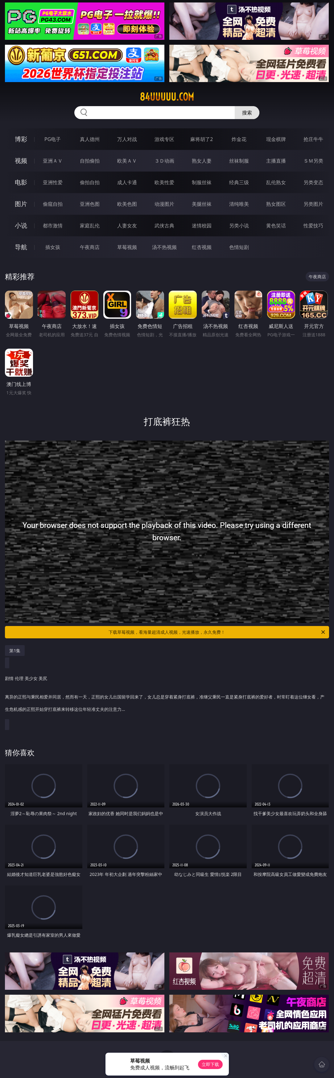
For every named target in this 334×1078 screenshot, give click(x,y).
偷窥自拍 (53, 204)
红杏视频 (202, 247)
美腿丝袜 (202, 204)
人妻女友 (127, 225)
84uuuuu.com (167, 97)
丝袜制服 (239, 160)
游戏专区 (164, 139)
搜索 (247, 112)
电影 (21, 182)
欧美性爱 (164, 182)
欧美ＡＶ (127, 160)
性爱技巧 (313, 225)
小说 (21, 225)
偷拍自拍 (90, 182)
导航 (21, 247)
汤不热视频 (164, 247)
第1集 (14, 650)
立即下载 (210, 1064)
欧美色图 (127, 204)
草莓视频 (127, 247)
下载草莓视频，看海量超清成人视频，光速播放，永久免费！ (217, 632)
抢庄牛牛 (313, 139)
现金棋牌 (276, 139)
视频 (21, 160)
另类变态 (313, 182)
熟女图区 (276, 204)
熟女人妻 (202, 160)
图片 (21, 204)
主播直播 (276, 160)
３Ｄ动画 (164, 160)
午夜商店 (90, 247)
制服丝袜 (202, 182)
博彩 (21, 139)
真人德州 (90, 139)
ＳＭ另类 (313, 160)
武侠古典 (164, 225)
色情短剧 (239, 247)
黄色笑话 (276, 225)
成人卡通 (127, 182)
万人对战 (127, 139)
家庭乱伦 (90, 225)
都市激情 (53, 225)
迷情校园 (202, 225)
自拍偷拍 (90, 160)
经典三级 (239, 182)
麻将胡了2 (201, 139)
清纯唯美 (239, 204)
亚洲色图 (90, 204)
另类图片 (313, 204)
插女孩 (52, 247)
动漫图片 (164, 204)
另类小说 (239, 225)
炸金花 (239, 139)
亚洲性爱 (53, 182)
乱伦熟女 (276, 182)
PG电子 (52, 139)
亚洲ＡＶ (53, 160)
